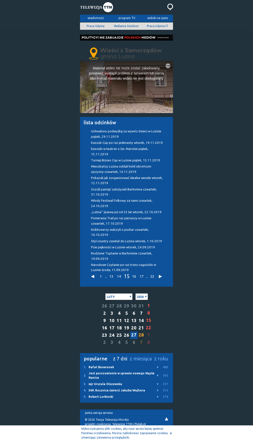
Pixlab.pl (140, 424)
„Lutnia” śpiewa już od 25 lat (126, 212)
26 (104, 305)
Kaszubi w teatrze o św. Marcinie (119, 151)
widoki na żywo (157, 18)
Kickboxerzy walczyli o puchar (120, 232)
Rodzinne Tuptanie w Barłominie (121, 256)
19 (126, 327)
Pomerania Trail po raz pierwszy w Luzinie (121, 220)
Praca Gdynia (95, 26)
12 (126, 320)
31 (141, 305)
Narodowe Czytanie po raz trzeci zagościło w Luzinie (123, 267)
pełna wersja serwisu (99, 412)
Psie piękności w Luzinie (123, 247)
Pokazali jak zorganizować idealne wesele (127, 180)
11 (119, 320)
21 (141, 327)
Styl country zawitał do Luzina (126, 241)
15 (126, 276)
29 (126, 305)
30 (134, 305)
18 (119, 327)
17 (142, 276)
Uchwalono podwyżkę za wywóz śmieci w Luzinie (126, 133)
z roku (161, 358)
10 (112, 320)
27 (112, 305)
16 (134, 276)
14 (119, 276)
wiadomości (96, 18)
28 (119, 305)
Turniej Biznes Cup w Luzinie (125, 160)
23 (104, 335)
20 (134, 327)
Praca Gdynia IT (157, 26)
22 (152, 276)
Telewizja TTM (122, 424)
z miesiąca (141, 358)
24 (112, 335)
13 (111, 276)
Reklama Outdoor (126, 26)
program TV (126, 18)
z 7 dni (120, 358)
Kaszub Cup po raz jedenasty (127, 143)
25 (119, 335)
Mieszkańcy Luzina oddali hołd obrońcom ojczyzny (121, 169)
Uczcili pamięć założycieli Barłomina (124, 192)
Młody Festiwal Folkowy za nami (121, 203)
